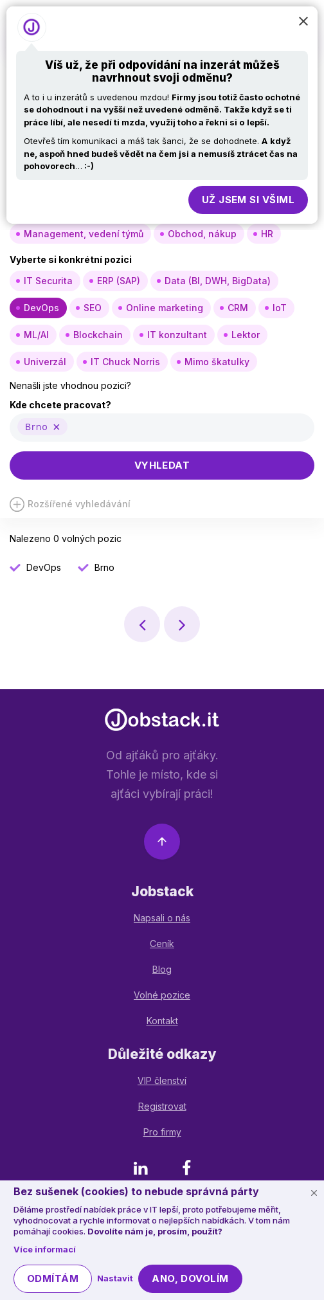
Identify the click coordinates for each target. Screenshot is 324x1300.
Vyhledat (162, 465)
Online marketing (164, 307)
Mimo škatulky (216, 361)
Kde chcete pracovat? (60, 404)
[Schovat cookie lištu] (313, 1192)
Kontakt (162, 1020)
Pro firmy (162, 1131)
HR (267, 233)
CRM (238, 307)
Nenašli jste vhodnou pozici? (70, 385)
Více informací (45, 1249)
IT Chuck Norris (125, 361)
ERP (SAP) (118, 280)
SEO (93, 307)
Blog (162, 969)
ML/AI (36, 334)
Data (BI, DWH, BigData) (218, 280)
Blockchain (98, 334)
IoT (280, 307)
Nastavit (115, 1278)
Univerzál (45, 361)
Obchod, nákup (202, 233)
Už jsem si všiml (248, 200)
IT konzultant (177, 334)
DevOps (41, 307)
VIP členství (162, 1080)
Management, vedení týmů (83, 233)
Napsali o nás (162, 917)
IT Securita (48, 280)
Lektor (245, 334)
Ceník (162, 943)
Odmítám (52, 1278)
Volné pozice (162, 994)
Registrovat (162, 1106)
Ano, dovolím (190, 1278)
